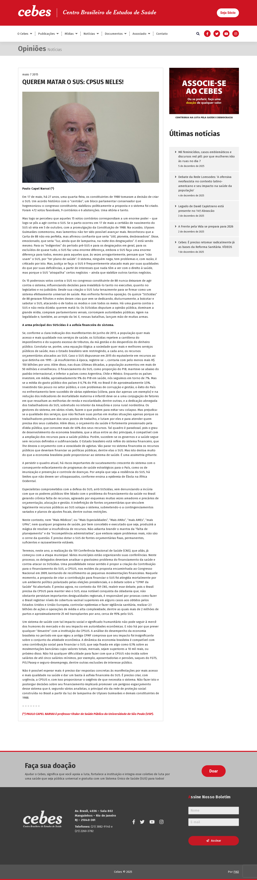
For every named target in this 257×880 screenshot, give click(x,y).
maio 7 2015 (30, 75)
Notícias (89, 34)
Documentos (114, 34)
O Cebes (22, 34)
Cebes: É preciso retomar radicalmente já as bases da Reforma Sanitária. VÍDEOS (206, 245)
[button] (228, 12)
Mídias (69, 34)
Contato (162, 34)
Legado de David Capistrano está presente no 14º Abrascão (201, 209)
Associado (139, 34)
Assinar (216, 814)
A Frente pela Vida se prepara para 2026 (205, 226)
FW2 (236, 872)
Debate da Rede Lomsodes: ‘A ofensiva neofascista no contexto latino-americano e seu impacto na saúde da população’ (205, 183)
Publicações (46, 34)
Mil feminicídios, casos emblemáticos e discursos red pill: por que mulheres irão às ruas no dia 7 (206, 156)
